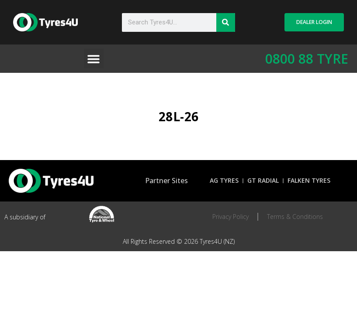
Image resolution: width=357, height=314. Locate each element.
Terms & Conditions (295, 216)
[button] (94, 58)
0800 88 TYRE (306, 59)
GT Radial (263, 180)
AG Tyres (224, 180)
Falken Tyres (309, 180)
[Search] (225, 22)
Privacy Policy (230, 216)
